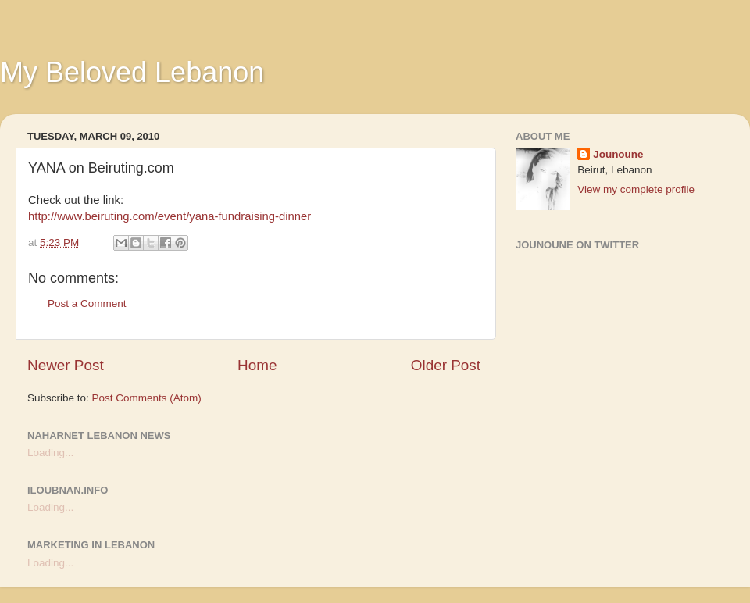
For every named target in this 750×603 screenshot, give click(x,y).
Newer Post (65, 365)
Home (257, 365)
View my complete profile (636, 189)
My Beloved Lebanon (132, 72)
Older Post (445, 365)
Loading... (50, 452)
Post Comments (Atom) (147, 398)
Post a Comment (87, 303)
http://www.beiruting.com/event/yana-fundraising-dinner (169, 216)
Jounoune (618, 154)
